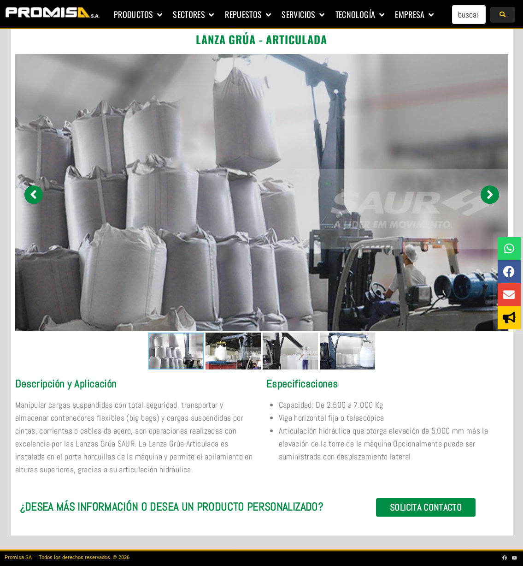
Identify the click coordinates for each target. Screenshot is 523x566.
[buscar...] (469, 14)
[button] (138, 15)
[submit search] (502, 15)
